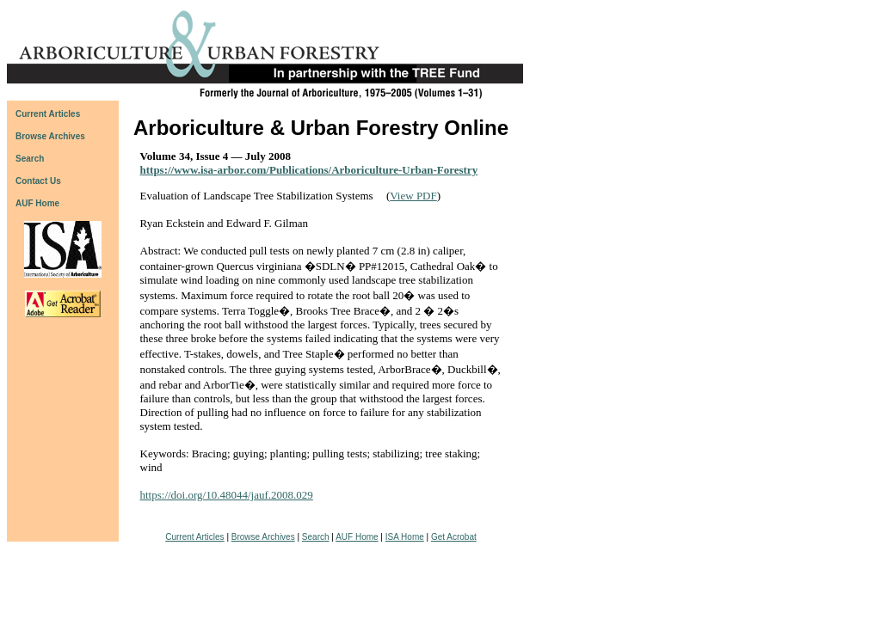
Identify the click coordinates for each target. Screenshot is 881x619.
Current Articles (194, 537)
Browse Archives (263, 537)
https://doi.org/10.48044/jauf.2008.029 (226, 494)
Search (316, 537)
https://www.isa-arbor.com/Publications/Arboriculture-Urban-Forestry (309, 169)
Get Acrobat (454, 537)
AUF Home (37, 203)
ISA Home (404, 537)
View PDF (413, 195)
